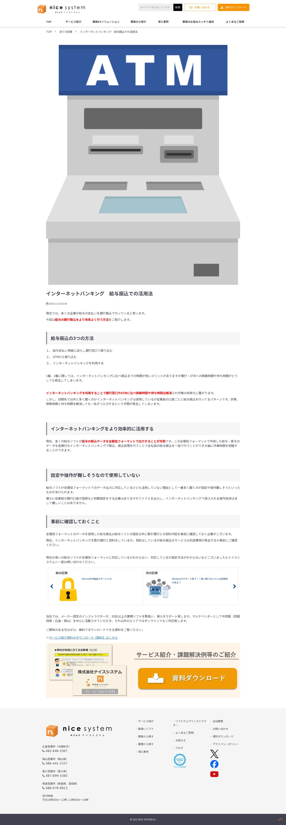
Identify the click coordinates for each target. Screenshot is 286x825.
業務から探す (138, 21)
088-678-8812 (57, 788)
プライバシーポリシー (226, 744)
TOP (48, 21)
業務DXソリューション (106, 21)
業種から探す (146, 744)
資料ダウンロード (235, 7)
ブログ (179, 748)
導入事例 (163, 21)
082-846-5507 (57, 750)
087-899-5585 (57, 775)
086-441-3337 (57, 763)
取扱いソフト (146, 729)
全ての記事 (65, 32)
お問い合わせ (202, 7)
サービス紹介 (73, 21)
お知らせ (180, 740)
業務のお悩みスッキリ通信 (198, 21)
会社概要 (218, 721)
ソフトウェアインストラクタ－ (190, 723)
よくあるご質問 (235, 21)
